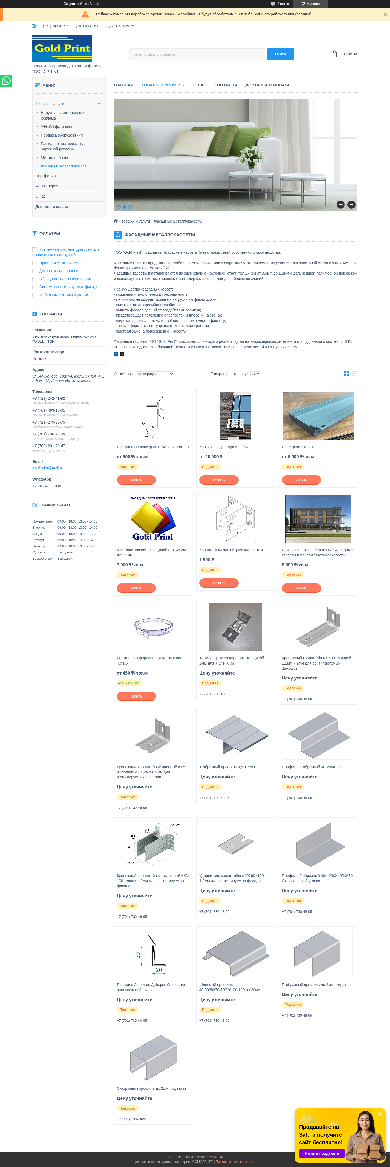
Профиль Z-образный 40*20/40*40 (312, 767)
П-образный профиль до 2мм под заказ (316, 984)
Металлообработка (58, 158)
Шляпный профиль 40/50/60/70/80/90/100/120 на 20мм (230, 987)
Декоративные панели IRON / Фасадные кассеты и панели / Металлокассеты (317, 552)
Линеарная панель (298, 447)
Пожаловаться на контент (235, 1162)
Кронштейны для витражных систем (231, 550)
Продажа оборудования (62, 135)
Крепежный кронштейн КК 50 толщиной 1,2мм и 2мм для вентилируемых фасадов (316, 663)
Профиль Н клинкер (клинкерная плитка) (153, 447)
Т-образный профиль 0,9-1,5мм (227, 767)
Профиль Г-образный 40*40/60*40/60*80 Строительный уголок (317, 878)
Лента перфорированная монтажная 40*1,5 (149, 660)
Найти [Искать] (280, 54)
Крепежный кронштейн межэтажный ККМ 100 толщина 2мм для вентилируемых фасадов (153, 880)
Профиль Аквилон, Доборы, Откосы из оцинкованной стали (151, 987)
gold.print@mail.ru (47, 468)
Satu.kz (218, 1157)
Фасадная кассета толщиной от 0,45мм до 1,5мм (151, 552)
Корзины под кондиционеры (223, 447)
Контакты (225, 85)
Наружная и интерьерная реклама (63, 115)
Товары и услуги (49, 103)
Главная (124, 85)
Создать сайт (74, 4)
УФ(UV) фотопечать (58, 126)
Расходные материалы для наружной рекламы (65, 146)
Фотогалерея (46, 186)
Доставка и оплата (51, 206)
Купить (136, 480)
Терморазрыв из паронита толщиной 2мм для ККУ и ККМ (231, 660)
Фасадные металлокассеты (65, 166)
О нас (40, 196)
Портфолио (45, 176)
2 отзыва (284, 4)
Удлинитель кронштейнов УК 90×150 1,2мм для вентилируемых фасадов (231, 878)
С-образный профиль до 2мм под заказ (151, 1088)
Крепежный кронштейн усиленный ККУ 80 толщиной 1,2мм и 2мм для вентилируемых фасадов (151, 772)
